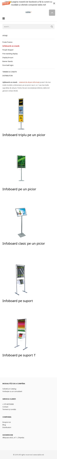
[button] (28, 4)
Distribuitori (6, 427)
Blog (4, 425)
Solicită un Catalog (9, 389)
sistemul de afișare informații (29, 82)
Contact (5, 407)
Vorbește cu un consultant (12, 391)
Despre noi (6, 422)
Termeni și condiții (9, 409)
